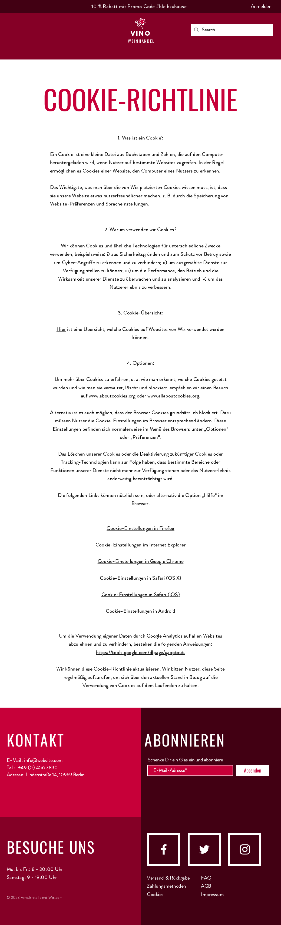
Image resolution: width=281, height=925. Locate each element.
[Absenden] (252, 770)
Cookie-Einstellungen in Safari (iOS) (140, 594)
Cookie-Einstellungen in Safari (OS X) (140, 578)
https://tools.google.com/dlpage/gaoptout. (140, 652)
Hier (61, 329)
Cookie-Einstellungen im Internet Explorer (140, 544)
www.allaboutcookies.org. (173, 395)
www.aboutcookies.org (112, 395)
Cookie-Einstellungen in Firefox (140, 528)
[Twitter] (204, 849)
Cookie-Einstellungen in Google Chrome (141, 561)
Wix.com (55, 897)
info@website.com (43, 760)
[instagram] (245, 849)
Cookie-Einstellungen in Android (140, 611)
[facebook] (164, 849)
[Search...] (232, 30)
